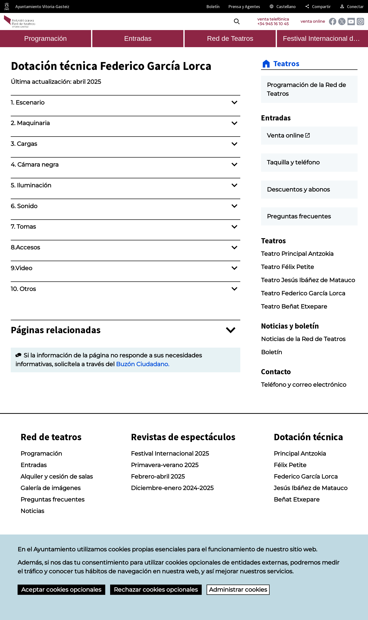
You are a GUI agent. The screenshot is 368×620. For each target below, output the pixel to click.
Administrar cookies (238, 589)
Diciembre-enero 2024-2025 (172, 488)
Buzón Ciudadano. (142, 364)
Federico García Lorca (306, 476)
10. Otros (23, 288)
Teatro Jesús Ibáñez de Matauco (308, 280)
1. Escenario (27, 102)
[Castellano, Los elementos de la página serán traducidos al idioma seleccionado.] (282, 6)
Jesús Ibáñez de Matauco (310, 488)
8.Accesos (25, 247)
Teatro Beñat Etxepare (294, 306)
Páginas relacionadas (56, 330)
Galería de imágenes (51, 488)
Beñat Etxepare (297, 499)
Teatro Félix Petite (287, 266)
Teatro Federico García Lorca (303, 293)
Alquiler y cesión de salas (57, 476)
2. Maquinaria (30, 123)
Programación (41, 453)
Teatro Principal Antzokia (297, 253)
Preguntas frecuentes (52, 499)
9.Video (21, 268)
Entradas (34, 465)
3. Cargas (24, 143)
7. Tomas (23, 226)
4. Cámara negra (35, 164)
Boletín (271, 352)
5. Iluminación (31, 185)
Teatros (286, 63)
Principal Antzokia (300, 453)
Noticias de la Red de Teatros (303, 338)
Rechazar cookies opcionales (156, 589)
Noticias (32, 510)
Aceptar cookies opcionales (61, 589)
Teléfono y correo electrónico (303, 384)
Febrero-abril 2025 (158, 476)
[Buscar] (237, 21)
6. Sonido (24, 206)
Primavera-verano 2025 (165, 465)
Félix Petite (290, 465)
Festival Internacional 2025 (170, 453)
